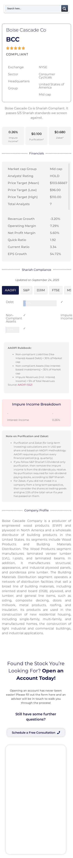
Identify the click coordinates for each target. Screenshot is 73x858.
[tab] (10, 290)
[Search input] (33, 8)
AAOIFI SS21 (25, 384)
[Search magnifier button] (64, 8)
